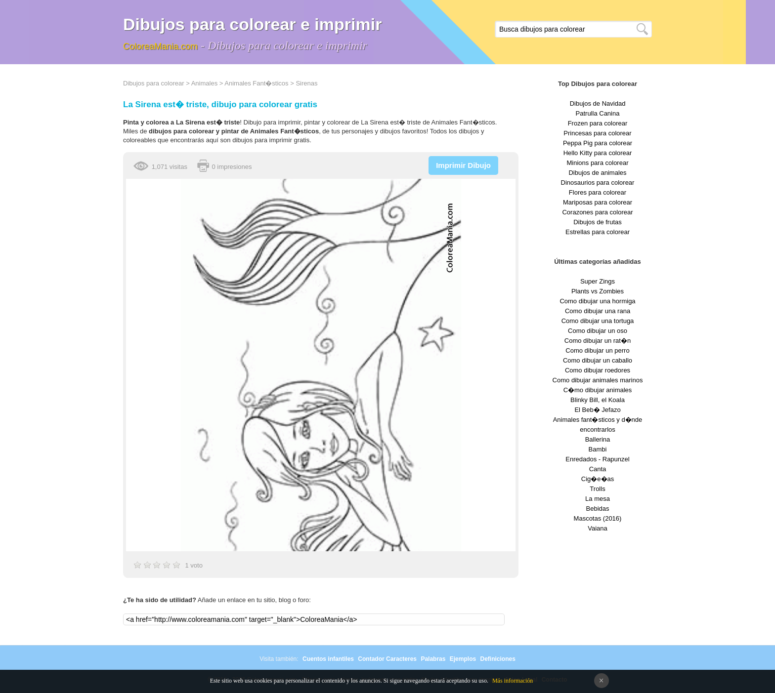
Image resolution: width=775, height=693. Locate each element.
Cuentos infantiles (328, 658)
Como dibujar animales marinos (598, 380)
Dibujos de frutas (597, 222)
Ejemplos (463, 658)
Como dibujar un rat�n (597, 340)
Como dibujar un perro (597, 350)
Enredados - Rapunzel (597, 459)
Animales (204, 83)
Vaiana (597, 528)
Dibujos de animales (597, 172)
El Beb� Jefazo (597, 409)
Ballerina (597, 439)
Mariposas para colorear (597, 202)
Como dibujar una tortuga (597, 321)
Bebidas (597, 508)
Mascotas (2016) (598, 518)
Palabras (433, 658)
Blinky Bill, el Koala (597, 400)
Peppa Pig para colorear (597, 143)
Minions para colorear (597, 162)
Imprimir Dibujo (463, 165)
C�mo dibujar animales (597, 390)
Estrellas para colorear (597, 232)
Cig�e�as (597, 479)
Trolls (597, 488)
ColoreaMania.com (160, 46)
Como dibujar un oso (597, 330)
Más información (512, 680)
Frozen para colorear (598, 123)
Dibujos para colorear (153, 83)
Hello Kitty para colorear (597, 153)
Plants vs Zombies (597, 291)
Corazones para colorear (597, 212)
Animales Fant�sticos (256, 83)
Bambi (598, 449)
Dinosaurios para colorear (598, 182)
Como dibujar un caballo (597, 360)
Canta (597, 469)
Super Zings (597, 281)
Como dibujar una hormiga (597, 301)
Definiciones (497, 658)
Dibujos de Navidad (598, 103)
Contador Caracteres (387, 658)
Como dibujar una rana (597, 311)
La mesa (597, 498)
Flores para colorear (597, 192)
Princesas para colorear (597, 133)
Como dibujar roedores (597, 370)
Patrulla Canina (598, 113)
